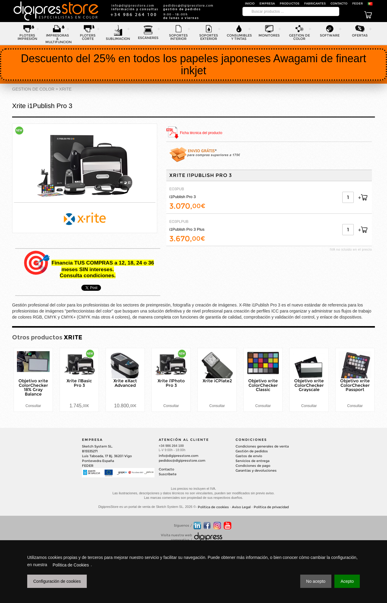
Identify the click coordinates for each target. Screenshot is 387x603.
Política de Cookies (71, 565)
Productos (289, 3)
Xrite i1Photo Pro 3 (171, 383)
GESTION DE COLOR (33, 89)
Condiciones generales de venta (262, 446)
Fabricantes (315, 3)
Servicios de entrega (252, 461)
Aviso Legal (241, 507)
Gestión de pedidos (252, 451)
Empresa (267, 3)
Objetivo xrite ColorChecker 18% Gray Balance (33, 387)
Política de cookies (213, 507)
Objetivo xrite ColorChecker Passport (355, 385)
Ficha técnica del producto (201, 133)
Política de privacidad (271, 507)
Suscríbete (168, 474)
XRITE (65, 89)
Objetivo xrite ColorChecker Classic (263, 385)
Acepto (347, 581)
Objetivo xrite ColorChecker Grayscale (309, 385)
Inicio (250, 3)
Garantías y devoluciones (256, 470)
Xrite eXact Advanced (125, 383)
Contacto (338, 3)
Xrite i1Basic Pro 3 (79, 383)
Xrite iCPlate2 (217, 380)
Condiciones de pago (253, 465)
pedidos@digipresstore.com (182, 460)
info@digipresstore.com (178, 456)
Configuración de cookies (57, 581)
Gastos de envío (249, 456)
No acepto (316, 581)
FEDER (357, 3)
